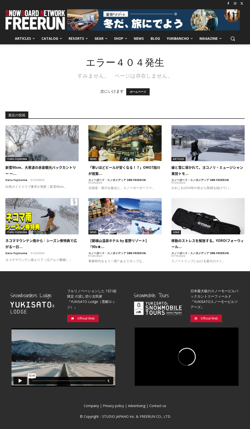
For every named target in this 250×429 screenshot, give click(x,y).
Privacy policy (113, 405)
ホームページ (138, 91)
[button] (233, 38)
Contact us (157, 405)
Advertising (136, 405)
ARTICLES (178, 159)
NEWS (93, 159)
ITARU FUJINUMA (17, 159)
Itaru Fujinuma (16, 180)
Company (91, 405)
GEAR (176, 232)
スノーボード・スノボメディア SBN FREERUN (117, 180)
